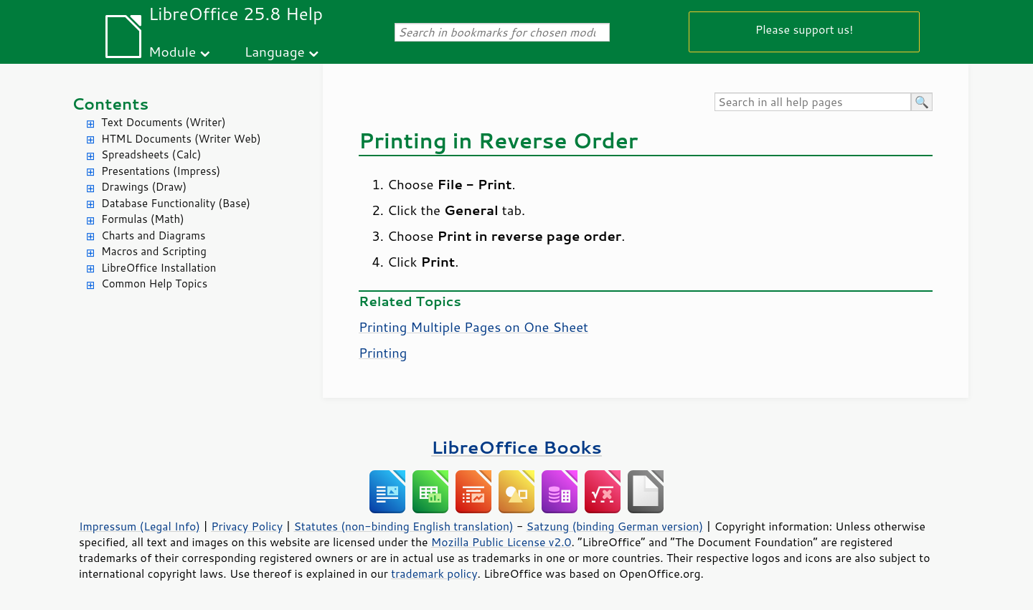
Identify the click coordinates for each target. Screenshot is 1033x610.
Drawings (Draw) (144, 186)
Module (172, 51)
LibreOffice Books (516, 446)
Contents (110, 103)
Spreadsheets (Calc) (151, 154)
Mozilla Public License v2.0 (501, 542)
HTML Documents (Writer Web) (181, 138)
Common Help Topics (154, 283)
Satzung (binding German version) (615, 526)
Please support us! (804, 29)
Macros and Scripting (154, 251)
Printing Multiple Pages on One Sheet (473, 327)
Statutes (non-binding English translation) (403, 526)
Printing (383, 352)
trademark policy (434, 573)
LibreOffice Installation (158, 267)
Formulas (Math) (142, 219)
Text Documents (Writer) (163, 122)
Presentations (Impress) (160, 170)
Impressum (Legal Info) (139, 526)
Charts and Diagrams (153, 235)
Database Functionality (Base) (175, 203)
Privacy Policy (247, 526)
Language (275, 51)
